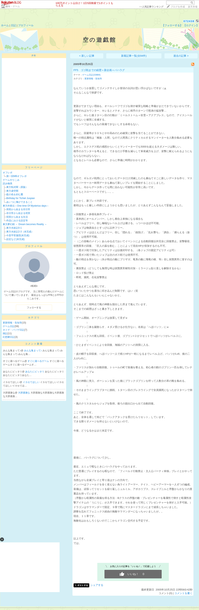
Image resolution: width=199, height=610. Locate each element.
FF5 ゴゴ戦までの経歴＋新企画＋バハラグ (99, 70)
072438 (189, 21)
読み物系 (7, 183)
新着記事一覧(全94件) (134, 55)
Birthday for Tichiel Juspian (20, 198)
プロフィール (26, 25)
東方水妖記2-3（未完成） (20, 231)
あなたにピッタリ (35, 371)
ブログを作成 (178, 6)
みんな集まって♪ (33, 350)
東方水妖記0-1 (14, 227)
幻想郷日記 (9, 337)
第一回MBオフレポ (16, 176)
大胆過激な (24, 392)
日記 (13, 25)
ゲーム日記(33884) (91, 75)
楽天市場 (192, 6)
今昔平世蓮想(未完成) (17, 235)
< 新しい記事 (87, 55)
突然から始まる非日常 (18, 209)
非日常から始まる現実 (18, 213)
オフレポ (7, 172)
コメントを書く (183, 593)
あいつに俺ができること (19, 202)
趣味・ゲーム (13, 6)
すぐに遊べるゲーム (39, 361)
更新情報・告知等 (12, 322)
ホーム (5, 25)
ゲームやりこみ (11, 180)
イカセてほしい (31, 382)
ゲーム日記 (9, 326)
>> (151, 6)
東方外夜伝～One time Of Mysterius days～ (26, 205)
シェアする (96, 585)
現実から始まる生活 (17, 217)
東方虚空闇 (12, 190)
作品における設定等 (17, 220)
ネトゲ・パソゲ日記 (13, 329)
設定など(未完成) (15, 239)
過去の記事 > (181, 55)
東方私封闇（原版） (17, 187)
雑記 (5, 333)
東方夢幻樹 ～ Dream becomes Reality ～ (25, 224)
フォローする (34, 307)
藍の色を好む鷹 (14, 194)
